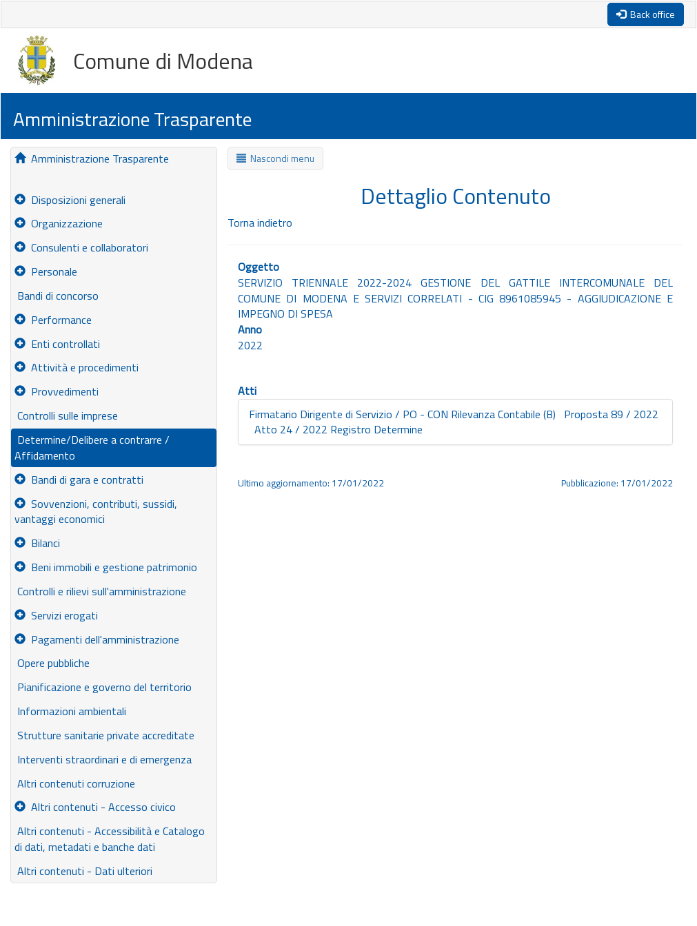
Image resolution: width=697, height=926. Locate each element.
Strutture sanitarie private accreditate (104, 735)
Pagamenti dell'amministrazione (96, 639)
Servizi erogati (56, 615)
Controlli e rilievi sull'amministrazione (100, 591)
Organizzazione (58, 223)
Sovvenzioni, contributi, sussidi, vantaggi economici (95, 511)
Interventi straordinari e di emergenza (103, 759)
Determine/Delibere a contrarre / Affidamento (92, 447)
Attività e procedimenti (76, 367)
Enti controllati (57, 344)
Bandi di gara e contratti (78, 479)
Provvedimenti (56, 391)
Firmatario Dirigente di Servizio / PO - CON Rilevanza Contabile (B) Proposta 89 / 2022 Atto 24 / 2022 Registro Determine (453, 422)
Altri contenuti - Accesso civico (95, 807)
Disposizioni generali (69, 200)
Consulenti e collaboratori (81, 247)
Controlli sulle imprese (66, 415)
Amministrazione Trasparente (91, 158)
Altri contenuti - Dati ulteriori (83, 871)
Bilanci (37, 543)
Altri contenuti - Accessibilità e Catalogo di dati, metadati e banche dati (109, 839)
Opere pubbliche (52, 663)
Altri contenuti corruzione (74, 783)
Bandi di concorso (56, 295)
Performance (53, 319)
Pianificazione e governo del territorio (103, 687)
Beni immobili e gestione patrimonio (105, 567)
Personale (45, 271)
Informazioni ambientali (70, 711)
